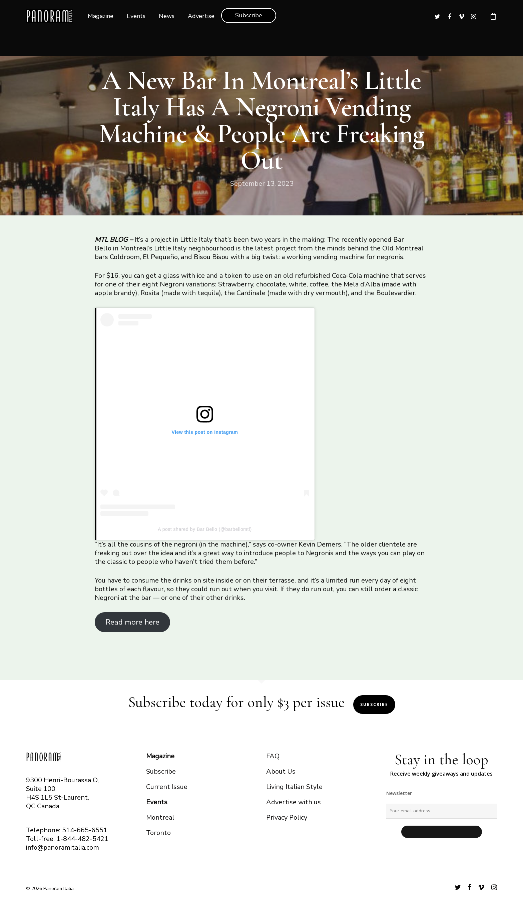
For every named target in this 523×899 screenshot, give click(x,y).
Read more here (132, 622)
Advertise (201, 16)
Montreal (160, 817)
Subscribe (248, 15)
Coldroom (125, 256)
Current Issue (166, 786)
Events (136, 16)
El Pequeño (160, 256)
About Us (281, 771)
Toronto (158, 832)
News (166, 16)
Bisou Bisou (211, 256)
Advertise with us (293, 802)
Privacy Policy (286, 817)
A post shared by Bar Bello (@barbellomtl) (204, 529)
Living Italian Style (294, 786)
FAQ (273, 756)
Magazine (100, 16)
